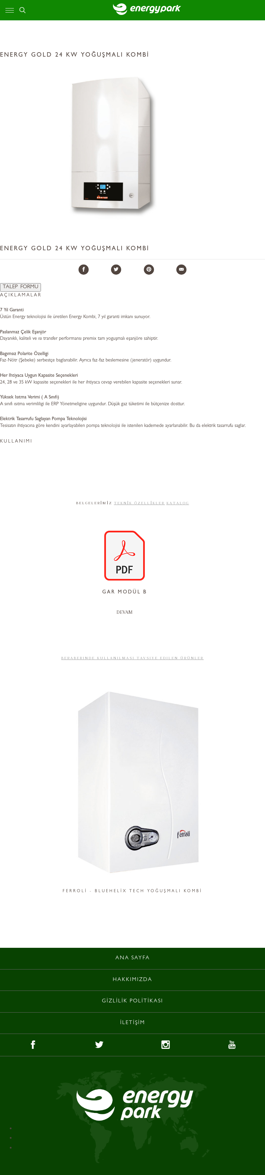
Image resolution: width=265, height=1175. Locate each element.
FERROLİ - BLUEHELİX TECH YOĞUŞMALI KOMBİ (132, 891)
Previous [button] (17, 787)
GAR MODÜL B (124, 592)
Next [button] (247, 787)
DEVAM (124, 612)
